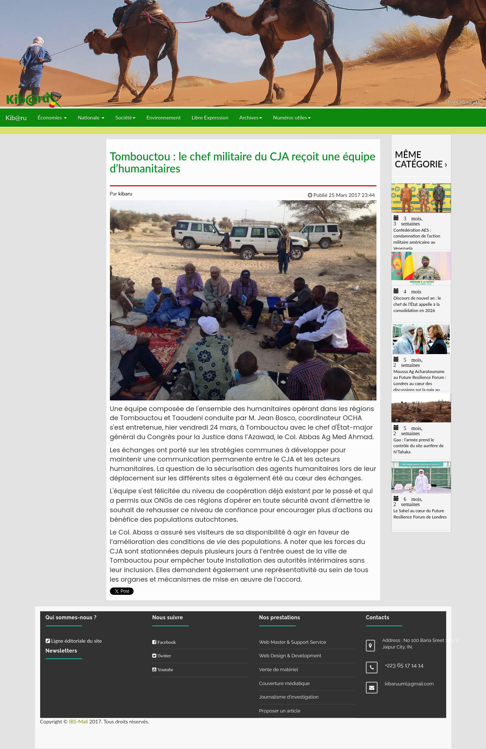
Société (125, 117)
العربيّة (473, 101)
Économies (52, 117)
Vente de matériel (278, 669)
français (457, 101)
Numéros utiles (292, 117)
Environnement (163, 117)
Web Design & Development (290, 655)
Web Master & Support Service (292, 642)
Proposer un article (280, 711)
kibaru (124, 193)
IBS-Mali (78, 721)
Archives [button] (250, 117)
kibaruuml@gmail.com (409, 684)
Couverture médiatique (284, 683)
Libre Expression (210, 117)
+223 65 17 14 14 (404, 665)
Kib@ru (16, 118)
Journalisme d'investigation (289, 697)
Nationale (91, 117)
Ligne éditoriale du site (74, 641)
